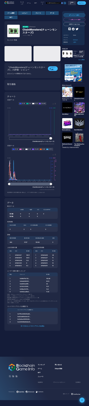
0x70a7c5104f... (24, 286)
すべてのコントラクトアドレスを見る (32, 326)
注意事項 (78, 382)
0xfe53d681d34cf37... (24, 316)
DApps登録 (58, 368)
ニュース (40, 376)
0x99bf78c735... (25, 278)
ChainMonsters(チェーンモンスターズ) (40, 31)
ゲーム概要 (10, 13)
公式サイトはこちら (74, 24)
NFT (35, 3)
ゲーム (29, 3)
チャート (38, 13)
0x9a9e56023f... (25, 281)
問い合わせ (58, 365)
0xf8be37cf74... (24, 289)
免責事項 (40, 382)
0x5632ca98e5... (25, 291)
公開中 (74, 42)
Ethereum (75, 39)
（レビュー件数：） (28, 35)
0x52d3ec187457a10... (24, 319)
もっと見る (81, 59)
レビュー (24, 13)
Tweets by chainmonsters (70, 147)
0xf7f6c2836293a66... (24, 314)
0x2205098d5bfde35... (24, 322)
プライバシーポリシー (59, 382)
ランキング (22, 3)
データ (52, 13)
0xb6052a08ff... (24, 284)
